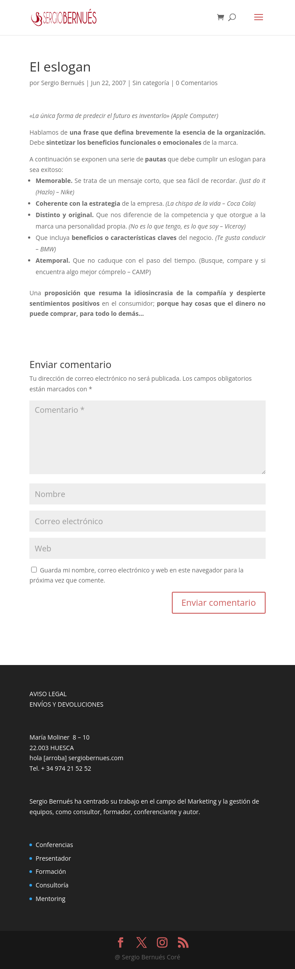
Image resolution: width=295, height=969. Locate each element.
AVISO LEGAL (48, 694)
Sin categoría (150, 83)
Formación (51, 871)
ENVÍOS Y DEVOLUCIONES (66, 704)
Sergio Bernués (63, 83)
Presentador (53, 858)
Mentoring (50, 898)
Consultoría (52, 885)
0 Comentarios (196, 83)
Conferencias (54, 844)
